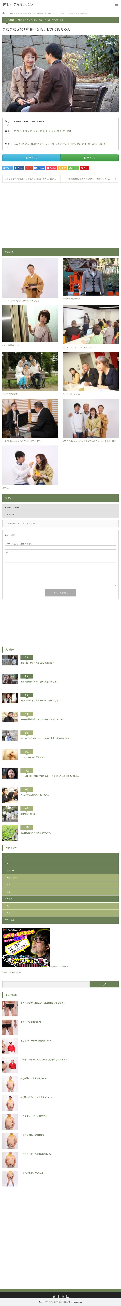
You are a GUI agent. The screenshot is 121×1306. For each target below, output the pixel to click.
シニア (58, 144)
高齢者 (102, 144)
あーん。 (6, 488)
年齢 (8, 906)
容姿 (8, 892)
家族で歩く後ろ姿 (28, 814)
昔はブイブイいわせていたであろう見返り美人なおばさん (31, 179)
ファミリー (9, 871)
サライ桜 (49, 144)
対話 (79, 144)
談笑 (95, 144)
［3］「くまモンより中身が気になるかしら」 (21, 301)
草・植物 (59, 20)
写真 (8, 885)
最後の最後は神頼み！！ (73, 299)
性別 (8, 913)
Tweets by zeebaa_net (11, 973)
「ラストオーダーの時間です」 (34, 1116)
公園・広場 (37, 20)
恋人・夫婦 (9, 920)
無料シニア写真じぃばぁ (58, 1302)
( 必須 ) (10, 535)
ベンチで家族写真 (9, 394)
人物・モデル (12, 878)
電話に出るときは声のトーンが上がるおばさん (40, 701)
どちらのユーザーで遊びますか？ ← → (39, 1041)
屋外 (49, 20)
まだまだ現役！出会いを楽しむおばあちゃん (39, 682)
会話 (73, 144)
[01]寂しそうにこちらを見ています (36, 1097)
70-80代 (21, 20)
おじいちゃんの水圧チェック (32, 757)
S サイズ (31, 157)
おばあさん (23, 144)
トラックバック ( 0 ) (12, 508)
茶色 (53, 20)
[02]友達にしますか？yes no (33, 1078)
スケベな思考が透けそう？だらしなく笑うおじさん (42, 720)
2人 (15, 144)
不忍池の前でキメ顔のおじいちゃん (35, 833)
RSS (67, 1296)
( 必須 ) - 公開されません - (19, 544)
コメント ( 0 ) (10, 514)
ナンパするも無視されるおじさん (34, 795)
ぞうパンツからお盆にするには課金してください (43, 1003)
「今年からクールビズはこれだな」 (36, 1154)
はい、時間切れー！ (10, 346)
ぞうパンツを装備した (30, 1022)
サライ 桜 (28, 20)
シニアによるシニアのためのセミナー (79, 347)
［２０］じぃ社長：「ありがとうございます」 (22, 441)
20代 (7, 857)
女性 (44, 20)
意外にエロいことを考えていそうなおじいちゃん (89, 179)
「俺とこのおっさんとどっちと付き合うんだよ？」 (44, 1059)
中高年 (66, 144)
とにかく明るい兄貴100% (32, 1135)
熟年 (84, 144)
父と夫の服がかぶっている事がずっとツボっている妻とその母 (89, 441)
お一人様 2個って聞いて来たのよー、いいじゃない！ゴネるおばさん (49, 776)
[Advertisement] (60, 214)
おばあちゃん (37, 144)
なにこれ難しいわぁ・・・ (74, 394)
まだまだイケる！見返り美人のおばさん (37, 663)
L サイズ (89, 157)
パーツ (7, 864)
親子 (90, 144)
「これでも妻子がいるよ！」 (33, 1173)
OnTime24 (64, 967)
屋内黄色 (8, 899)
